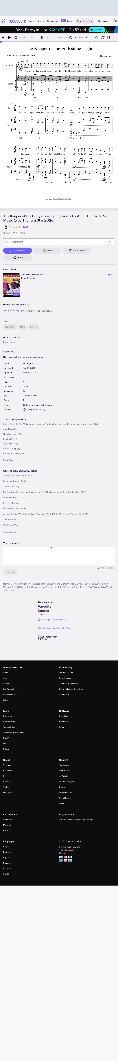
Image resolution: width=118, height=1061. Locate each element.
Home (6, 583)
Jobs (5, 678)
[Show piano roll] (109, 37)
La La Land (8, 439)
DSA (5, 743)
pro (26, 227)
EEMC (6, 830)
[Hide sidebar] (51, 547)
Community (64, 694)
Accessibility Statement (13, 732)
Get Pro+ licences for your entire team (76, 819)
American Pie (9, 443)
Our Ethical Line (66, 672)
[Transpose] (60, 37)
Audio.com (8, 819)
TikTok (6, 787)
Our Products (9, 689)
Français (7, 863)
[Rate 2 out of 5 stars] (9, 311)
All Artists (63, 776)
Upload (103, 21)
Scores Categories (67, 781)
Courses (62, 787)
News (61, 803)
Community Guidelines (69, 683)
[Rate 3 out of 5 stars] (13, 311)
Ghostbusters (9, 434)
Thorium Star (20, 583)
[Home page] (14, 21)
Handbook (63, 721)
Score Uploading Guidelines (71, 689)
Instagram (7, 792)
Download (63, 716)
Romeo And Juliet (11, 453)
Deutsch (7, 852)
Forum (62, 727)
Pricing (6, 749)
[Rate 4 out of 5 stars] (18, 311)
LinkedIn (7, 781)
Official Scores (65, 792)
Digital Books (64, 798)
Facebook (7, 770)
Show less (10, 459)
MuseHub (7, 825)
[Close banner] (110, 29)
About (6, 672)
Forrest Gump (10, 448)
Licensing (7, 716)
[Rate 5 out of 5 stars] (22, 311)
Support (6, 683)
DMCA (6, 738)
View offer (96, 29)
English (6, 846)
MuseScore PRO (10, 694)
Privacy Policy (9, 721)
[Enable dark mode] (97, 37)
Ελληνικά (7, 868)
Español (6, 857)
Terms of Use (9, 727)
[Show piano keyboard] (103, 37)
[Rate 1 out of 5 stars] (5, 311)
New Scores (64, 770)
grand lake (8, 429)
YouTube (7, 765)
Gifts (5, 700)
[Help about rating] (28, 305)
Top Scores (64, 765)
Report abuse (65, 678)
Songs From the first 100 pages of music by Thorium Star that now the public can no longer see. (48, 424)
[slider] (1, 42)
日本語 (6, 874)
